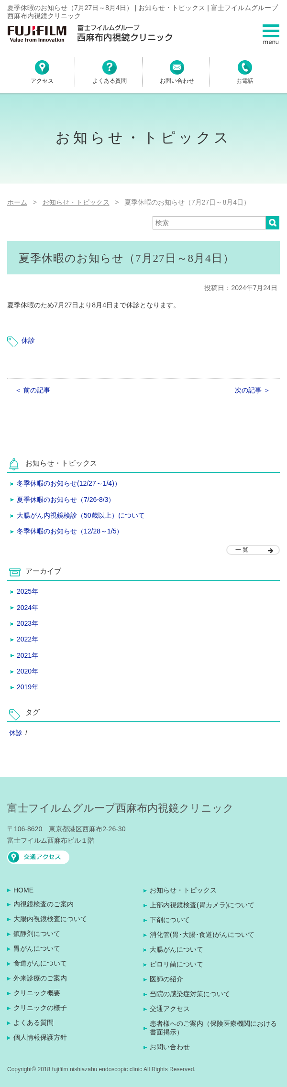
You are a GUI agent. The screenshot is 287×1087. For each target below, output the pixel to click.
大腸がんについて (176, 949)
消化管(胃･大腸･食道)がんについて (202, 934)
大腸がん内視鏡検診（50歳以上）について (81, 515)
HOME (23, 890)
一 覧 (241, 549)
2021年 (27, 655)
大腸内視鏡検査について (50, 919)
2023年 (27, 623)
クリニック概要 (36, 993)
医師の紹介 (166, 979)
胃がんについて (36, 948)
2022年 (27, 639)
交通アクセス (170, 1008)
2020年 (27, 671)
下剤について (170, 920)
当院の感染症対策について (190, 994)
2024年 (27, 607)
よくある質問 (33, 1022)
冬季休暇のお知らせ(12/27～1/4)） (69, 483)
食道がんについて (40, 963)
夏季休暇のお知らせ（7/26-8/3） (66, 499)
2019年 (27, 687)
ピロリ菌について (176, 964)
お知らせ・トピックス (183, 890)
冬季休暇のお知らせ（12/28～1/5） (70, 531)
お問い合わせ (170, 1047)
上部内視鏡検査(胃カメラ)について (202, 905)
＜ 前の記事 (32, 390)
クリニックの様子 (40, 1007)
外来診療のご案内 (40, 978)
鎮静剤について (36, 933)
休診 (28, 340)
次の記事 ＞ (252, 390)
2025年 (27, 591)
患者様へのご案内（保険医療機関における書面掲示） (213, 1028)
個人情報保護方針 (40, 1037)
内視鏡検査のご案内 (43, 904)
